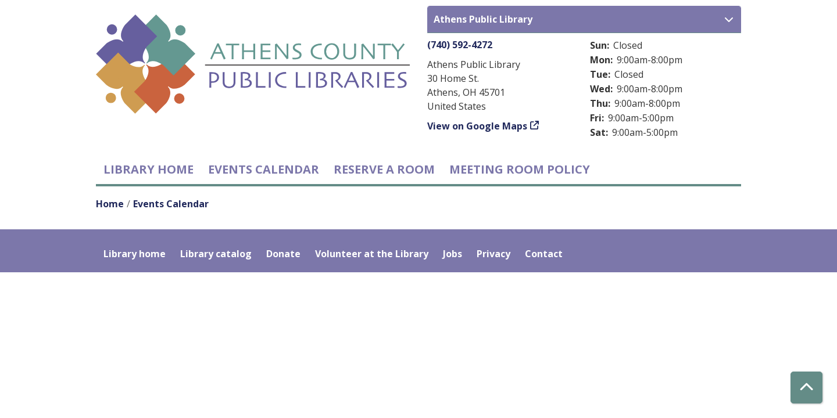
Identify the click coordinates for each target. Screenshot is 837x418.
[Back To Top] (806, 387)
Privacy (493, 253)
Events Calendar (263, 169)
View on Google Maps (477, 126)
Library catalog (216, 253)
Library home (148, 169)
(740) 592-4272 (459, 44)
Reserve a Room (384, 169)
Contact (544, 253)
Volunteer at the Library (371, 253)
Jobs (452, 253)
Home (110, 203)
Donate (283, 253)
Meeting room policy (519, 169)
